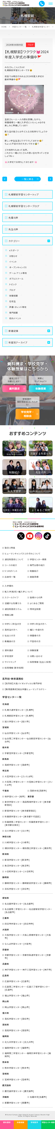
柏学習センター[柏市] (15, 796)
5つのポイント (11, 571)
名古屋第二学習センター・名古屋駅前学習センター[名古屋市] (28, 911)
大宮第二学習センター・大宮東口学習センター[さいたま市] (29, 783)
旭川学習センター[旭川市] (17, 721)
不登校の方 (35, 641)
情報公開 (9, 614)
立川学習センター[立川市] (17, 830)
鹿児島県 (6, 1085)
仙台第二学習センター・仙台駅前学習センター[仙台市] (28, 740)
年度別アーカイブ (18, 342)
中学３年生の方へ (38, 623)
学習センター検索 (38, 559)
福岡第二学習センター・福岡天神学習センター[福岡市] (28, 1055)
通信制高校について (14, 559)
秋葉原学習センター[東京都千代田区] (22, 816)
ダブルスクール (16, 278)
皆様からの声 (36, 597)
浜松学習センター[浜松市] (17, 888)
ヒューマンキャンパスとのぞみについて (22, 553)
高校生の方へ (11, 629)
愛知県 (5, 897)
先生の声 (13, 229)
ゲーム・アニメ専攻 (18, 273)
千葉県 (5, 790)
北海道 (5, 704)
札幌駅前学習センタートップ (24, 194)
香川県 (5, 1012)
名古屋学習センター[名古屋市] (19, 903)
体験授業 (13, 295)
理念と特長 (10, 547)
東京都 (31, 796)
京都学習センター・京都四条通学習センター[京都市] (28, 956)
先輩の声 (13, 217)
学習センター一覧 (19, 26)
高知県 (5, 1024)
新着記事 (13, 331)
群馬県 (5, 759)
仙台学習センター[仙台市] (17, 733)
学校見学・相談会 (27, 414)
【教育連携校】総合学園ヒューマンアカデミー (26, 689)
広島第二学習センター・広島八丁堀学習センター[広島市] (27, 988)
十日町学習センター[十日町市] (19, 871)
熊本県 (5, 1062)
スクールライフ (12, 597)
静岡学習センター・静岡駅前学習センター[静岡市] (28, 883)
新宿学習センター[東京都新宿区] (20, 810)
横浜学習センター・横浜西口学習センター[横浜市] (28, 848)
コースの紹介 (11, 565)
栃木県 (5, 747)
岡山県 (5, 1001)
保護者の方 (35, 635)
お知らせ (13, 256)
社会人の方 (10, 635)
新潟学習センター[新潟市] (17, 859)
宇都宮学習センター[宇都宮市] (19, 753)
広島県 (5, 975)
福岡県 (5, 1036)
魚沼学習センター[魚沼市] (17, 865)
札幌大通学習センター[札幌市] (19, 709)
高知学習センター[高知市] (17, 1030)
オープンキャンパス (18, 267)
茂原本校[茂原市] (38, 790)
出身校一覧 (10, 576)
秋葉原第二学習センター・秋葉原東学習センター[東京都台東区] (27, 823)
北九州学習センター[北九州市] (19, 1042)
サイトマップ (10, 661)
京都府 (5, 949)
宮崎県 (5, 1073)
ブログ (12, 290)
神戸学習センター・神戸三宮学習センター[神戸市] (28, 969)
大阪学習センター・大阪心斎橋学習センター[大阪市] (28, 936)
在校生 (12, 301)
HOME (4, 26)
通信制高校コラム (13, 609)
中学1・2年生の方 (13, 623)
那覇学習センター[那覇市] (17, 1102)
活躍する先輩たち (13, 603)
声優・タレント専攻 (17, 307)
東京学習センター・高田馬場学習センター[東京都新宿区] (28, 803)
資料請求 (14, 388)
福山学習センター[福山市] (17, 995)
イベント (13, 261)
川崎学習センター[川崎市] (17, 842)
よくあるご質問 (37, 603)
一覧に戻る (27, 179)
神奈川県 (6, 836)
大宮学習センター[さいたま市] (19, 776)
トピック (13, 284)
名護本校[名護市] (38, 1096)
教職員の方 (10, 641)
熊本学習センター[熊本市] (17, 1067)
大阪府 (5, 929)
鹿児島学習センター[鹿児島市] (19, 1091)
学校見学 (9, 656)
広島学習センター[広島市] (17, 981)
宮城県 (5, 727)
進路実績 (34, 576)
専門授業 (13, 312)
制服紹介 (34, 571)
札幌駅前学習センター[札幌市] (19, 715)
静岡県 (5, 877)
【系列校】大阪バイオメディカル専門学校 (23, 683)
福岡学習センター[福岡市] (17, 1047)
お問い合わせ (36, 656)
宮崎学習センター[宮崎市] (17, 1079)
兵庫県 (5, 963)
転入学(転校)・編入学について (19, 591)
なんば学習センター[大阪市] (18, 943)
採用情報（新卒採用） (14, 667)
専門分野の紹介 (37, 565)
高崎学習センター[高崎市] (17, 764)
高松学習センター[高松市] (17, 1018)
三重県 (5, 917)
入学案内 (9, 585)
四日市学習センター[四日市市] (19, 923)
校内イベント (15, 318)
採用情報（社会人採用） (41, 661)
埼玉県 (5, 770)
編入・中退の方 (37, 629)
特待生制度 (35, 609)
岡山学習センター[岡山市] (17, 1007)
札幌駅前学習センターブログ (24, 206)
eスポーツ (14, 250)
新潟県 (5, 854)
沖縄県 (5, 1096)
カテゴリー (14, 241)
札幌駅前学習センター (41, 26)
